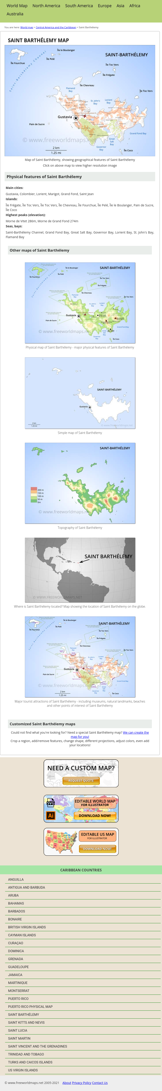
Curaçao (15, 943)
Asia (120, 5)
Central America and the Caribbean (56, 27)
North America (46, 5)
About (67, 1083)
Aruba (13, 895)
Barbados (16, 911)
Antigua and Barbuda (26, 887)
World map (26, 27)
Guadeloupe (18, 967)
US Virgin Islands (23, 1070)
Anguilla (16, 880)
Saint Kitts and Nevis (26, 1023)
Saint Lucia (17, 1031)
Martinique (18, 983)
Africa (134, 5)
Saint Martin (19, 1038)
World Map (17, 5)
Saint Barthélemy (23, 1015)
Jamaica (15, 975)
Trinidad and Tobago (26, 1054)
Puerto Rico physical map (30, 1007)
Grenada (15, 959)
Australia (15, 13)
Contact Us (100, 1083)
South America (79, 5)
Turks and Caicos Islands (30, 1062)
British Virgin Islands (27, 927)
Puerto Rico (18, 999)
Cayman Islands (22, 935)
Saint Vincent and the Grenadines (37, 1046)
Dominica (16, 951)
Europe (105, 5)
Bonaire (15, 919)
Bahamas (16, 903)
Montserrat (18, 991)
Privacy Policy (81, 1083)
